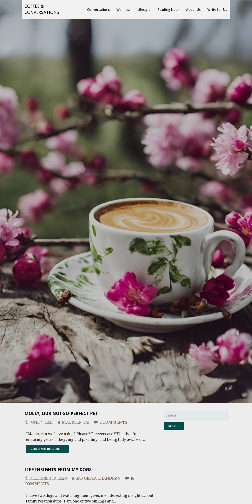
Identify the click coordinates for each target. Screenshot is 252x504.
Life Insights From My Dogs (58, 469)
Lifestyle (143, 10)
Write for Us (217, 10)
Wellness (123, 10)
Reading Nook (168, 10)
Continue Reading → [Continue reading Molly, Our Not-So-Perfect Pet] (47, 449)
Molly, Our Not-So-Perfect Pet (61, 413)
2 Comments (113, 422)
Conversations (98, 10)
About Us (193, 10)
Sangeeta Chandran (98, 478)
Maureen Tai (76, 422)
